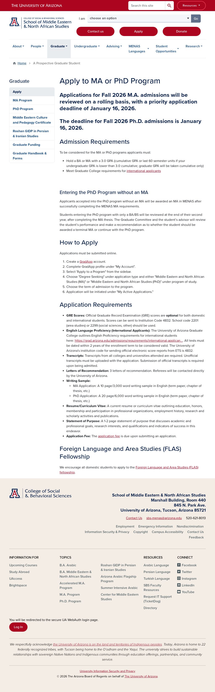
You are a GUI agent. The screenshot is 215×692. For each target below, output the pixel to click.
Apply (138, 31)
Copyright (140, 532)
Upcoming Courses (23, 565)
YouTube (188, 592)
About (17, 46)
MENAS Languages (137, 48)
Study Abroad (19, 572)
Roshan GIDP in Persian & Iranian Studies (31, 133)
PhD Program (23, 109)
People (36, 46)
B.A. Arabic (68, 565)
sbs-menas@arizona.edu (164, 518)
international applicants (144, 171)
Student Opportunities (166, 48)
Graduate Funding (26, 145)
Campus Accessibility (167, 532)
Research (193, 46)
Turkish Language (157, 579)
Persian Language (157, 572)
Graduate (58, 46)
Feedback (196, 537)
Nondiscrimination (190, 526)
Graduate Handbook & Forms (30, 155)
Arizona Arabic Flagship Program (118, 578)
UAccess (15, 579)
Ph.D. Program (70, 601)
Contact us (96, 31)
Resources (190, 5)
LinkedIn (188, 585)
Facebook (189, 565)
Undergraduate (85, 46)
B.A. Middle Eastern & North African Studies (76, 574)
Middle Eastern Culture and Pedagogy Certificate (32, 120)
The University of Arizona (141, 676)
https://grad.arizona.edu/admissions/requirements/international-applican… (129, 341)
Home (22, 63)
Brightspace (18, 585)
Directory (150, 608)
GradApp (86, 262)
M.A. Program (70, 594)
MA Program (22, 100)
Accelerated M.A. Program (72, 585)
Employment (125, 526)
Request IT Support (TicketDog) (158, 599)
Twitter (187, 572)
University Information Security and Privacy (107, 671)
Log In (18, 627)
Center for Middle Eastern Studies (120, 596)
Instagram (189, 579)
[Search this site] (146, 5)
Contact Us (134, 518)
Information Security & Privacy (107, 532)
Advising (112, 46)
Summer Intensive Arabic (119, 588)
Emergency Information (155, 526)
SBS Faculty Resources (152, 587)
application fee (109, 436)
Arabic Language (156, 565)
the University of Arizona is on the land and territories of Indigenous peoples (107, 644)
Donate (181, 31)
